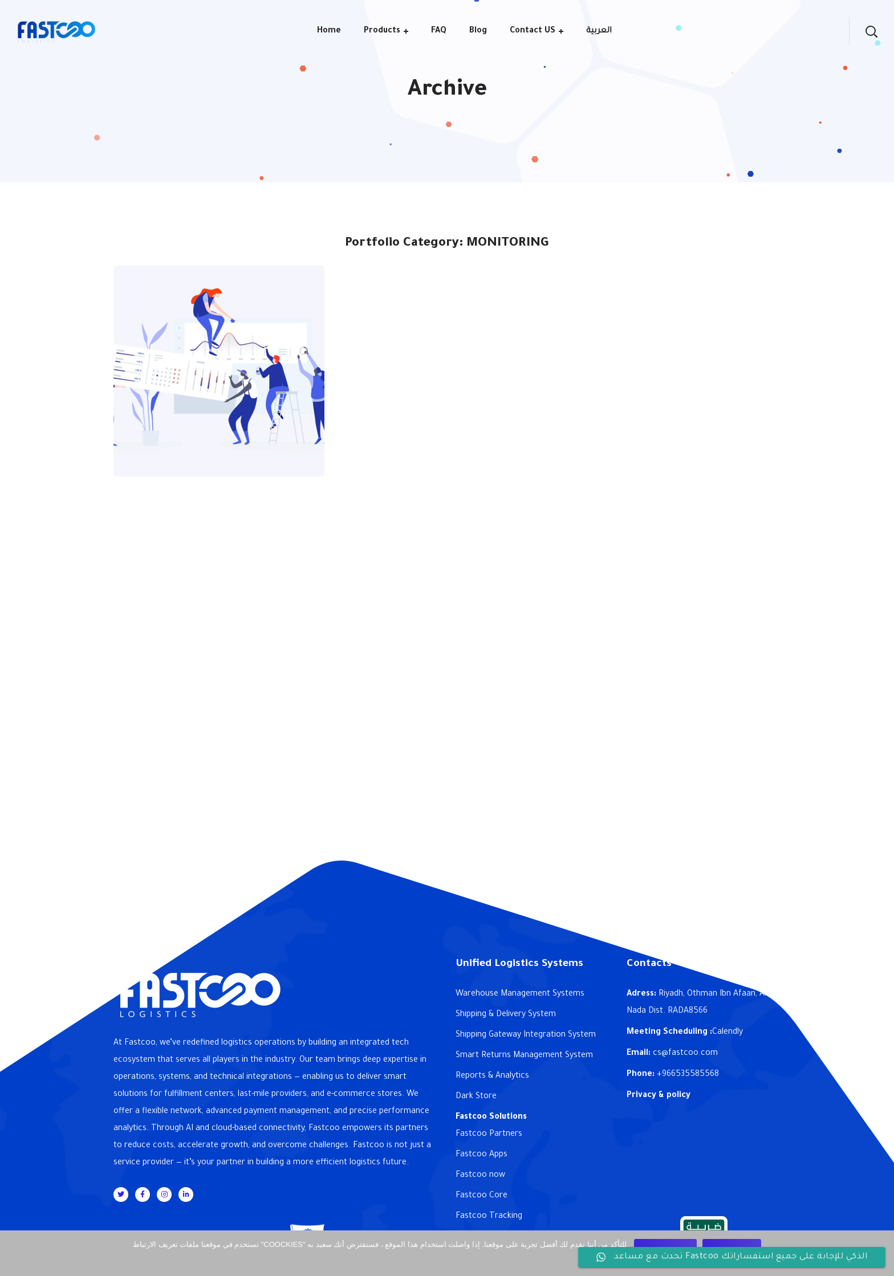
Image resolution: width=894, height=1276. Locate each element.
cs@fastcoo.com (685, 1053)
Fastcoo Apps (481, 1155)
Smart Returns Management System (524, 1056)
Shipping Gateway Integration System (526, 1035)
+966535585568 (688, 1074)
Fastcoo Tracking (489, 1216)
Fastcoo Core (481, 1196)
